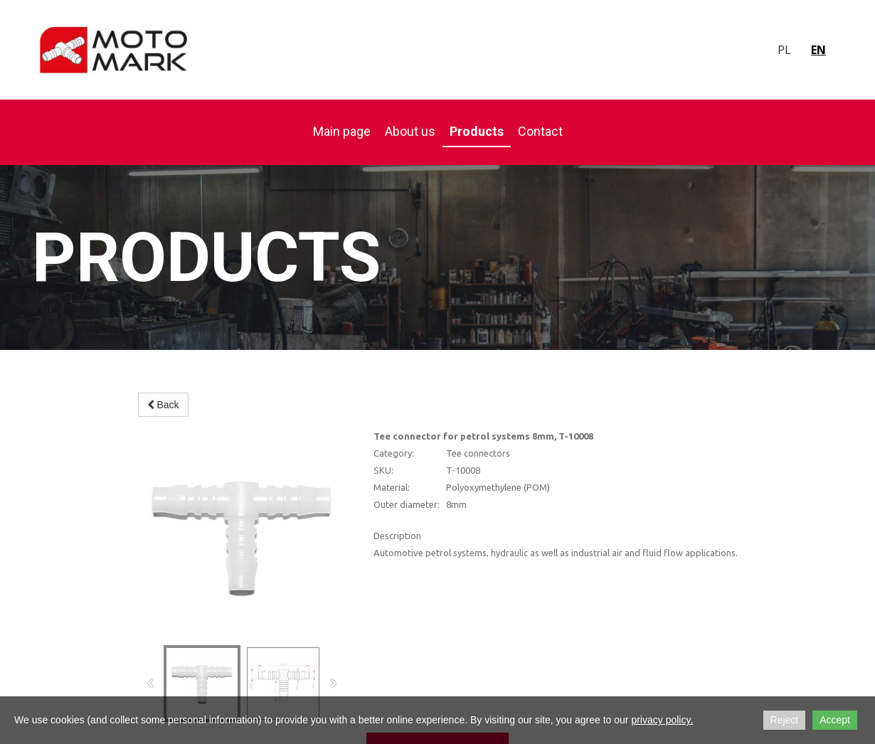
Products (477, 131)
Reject (784, 720)
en (818, 50)
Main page (342, 131)
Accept (835, 720)
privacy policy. (662, 720)
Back (163, 404)
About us (410, 131)
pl (784, 50)
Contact (540, 131)
